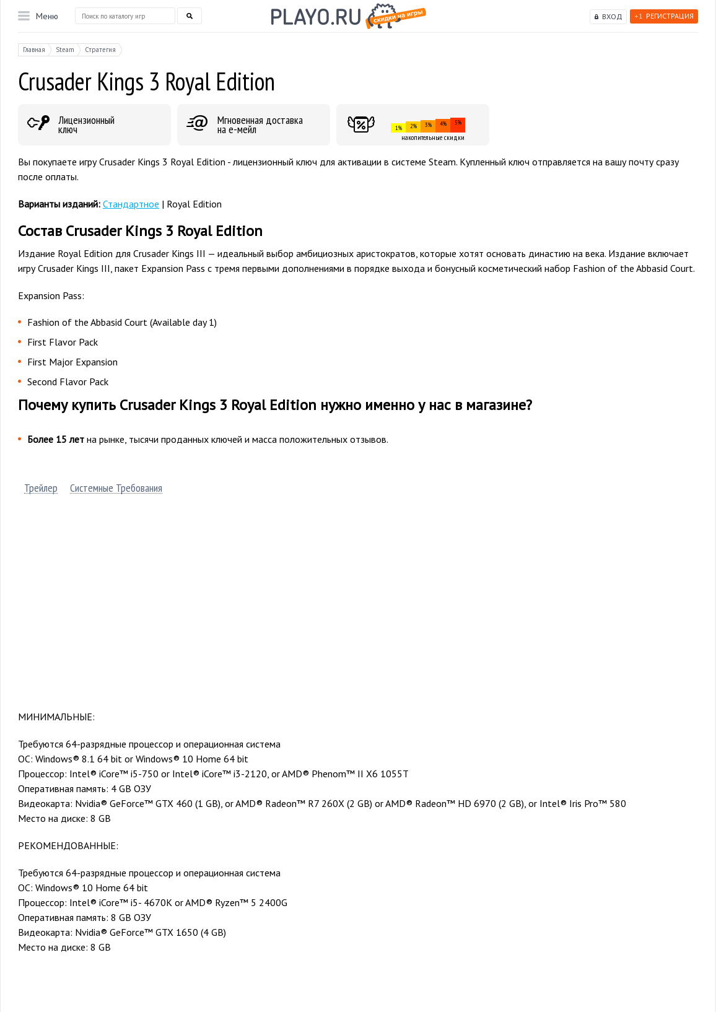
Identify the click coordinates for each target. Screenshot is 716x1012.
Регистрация (664, 15)
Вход (612, 16)
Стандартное (131, 204)
